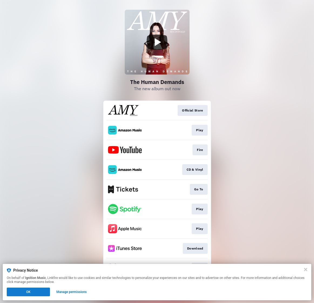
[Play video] (157, 42)
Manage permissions (71, 292)
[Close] (305, 269)
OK (28, 292)
